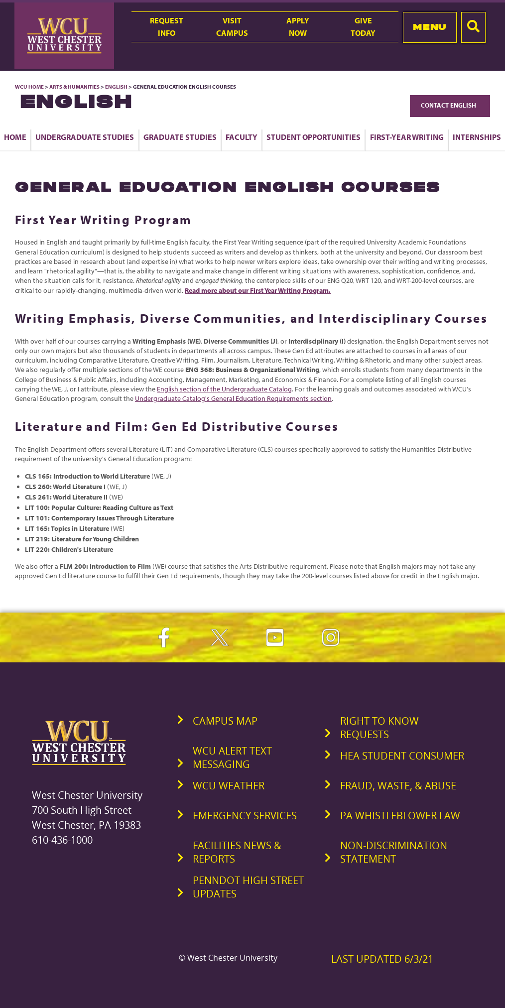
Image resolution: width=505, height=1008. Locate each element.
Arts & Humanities (74, 86)
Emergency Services (245, 815)
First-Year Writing (407, 137)
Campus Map (225, 721)
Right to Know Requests (379, 727)
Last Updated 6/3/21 (382, 959)
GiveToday (363, 26)
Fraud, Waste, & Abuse (398, 785)
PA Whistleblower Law (400, 815)
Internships (477, 137)
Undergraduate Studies (84, 137)
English (116, 86)
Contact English (450, 105)
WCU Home (29, 86)
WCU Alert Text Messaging (232, 757)
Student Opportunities (313, 137)
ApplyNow (297, 26)
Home (15, 137)
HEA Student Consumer (402, 755)
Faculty (241, 137)
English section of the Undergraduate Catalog (224, 388)
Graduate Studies (180, 137)
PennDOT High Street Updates (248, 887)
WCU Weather (228, 785)
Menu (429, 26)
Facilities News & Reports (237, 852)
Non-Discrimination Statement (393, 852)
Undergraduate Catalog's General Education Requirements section (233, 398)
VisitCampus (232, 26)
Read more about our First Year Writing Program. (258, 290)
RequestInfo (166, 26)
